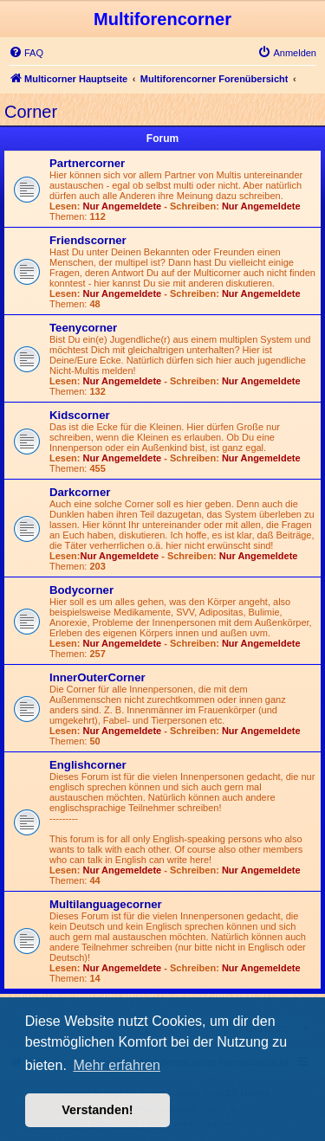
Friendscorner (88, 240)
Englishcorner (88, 764)
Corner (30, 111)
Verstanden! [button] (97, 1110)
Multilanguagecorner (105, 904)
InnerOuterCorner (97, 677)
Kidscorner (79, 415)
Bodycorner (81, 589)
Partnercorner (87, 163)
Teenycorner (83, 327)
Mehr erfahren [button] (116, 1065)
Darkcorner (79, 492)
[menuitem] (26, 52)
